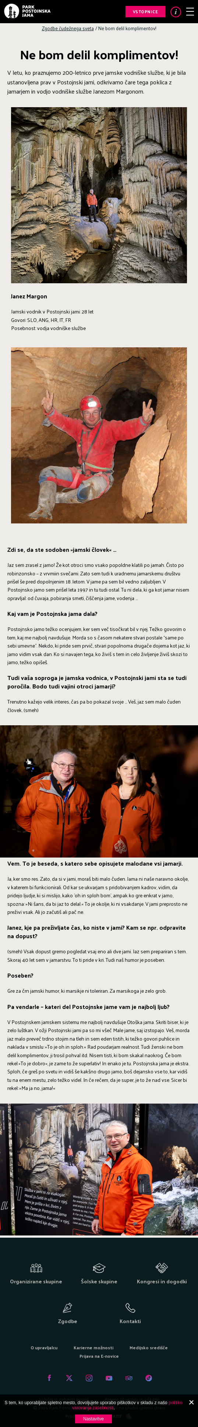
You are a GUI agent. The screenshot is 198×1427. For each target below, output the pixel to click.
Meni (190, 11)
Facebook (49, 1378)
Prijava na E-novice (99, 1356)
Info (175, 12)
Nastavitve (93, 1418)
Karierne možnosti (93, 1347)
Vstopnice (145, 11)
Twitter (69, 1378)
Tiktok (148, 1378)
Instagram (89, 1378)
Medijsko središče (149, 1347)
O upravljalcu (44, 1347)
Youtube (108, 1378)
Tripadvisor (128, 1378)
